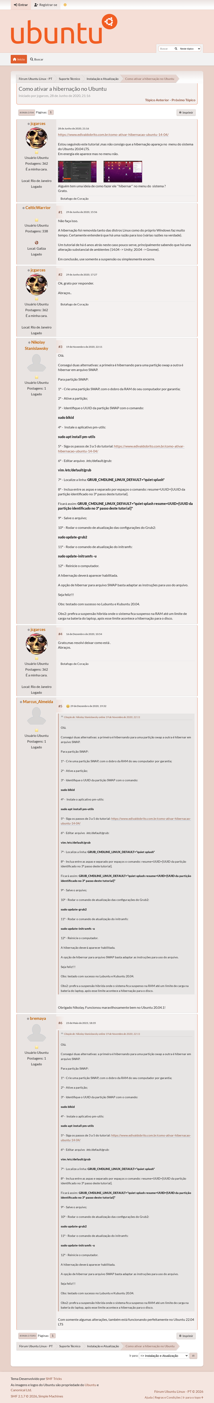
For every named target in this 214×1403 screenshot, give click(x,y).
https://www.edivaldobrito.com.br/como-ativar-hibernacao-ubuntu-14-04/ (113, 134)
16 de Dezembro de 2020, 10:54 (84, 634)
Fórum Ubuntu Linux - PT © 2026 (178, 1391)
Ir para (133, 1355)
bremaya (38, 1018)
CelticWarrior (38, 207)
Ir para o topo (28, 1335)
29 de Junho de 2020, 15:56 (81, 212)
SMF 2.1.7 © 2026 (24, 1396)
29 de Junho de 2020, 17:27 (81, 274)
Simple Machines (50, 1396)
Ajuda (149, 1397)
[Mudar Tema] (65, 5)
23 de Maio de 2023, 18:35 (81, 1023)
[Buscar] (176, 49)
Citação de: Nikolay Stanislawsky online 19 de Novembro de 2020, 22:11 (102, 717)
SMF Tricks (54, 1379)
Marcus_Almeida (38, 701)
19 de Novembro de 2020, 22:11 (84, 346)
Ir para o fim (27, 112)
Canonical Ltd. (21, 1390)
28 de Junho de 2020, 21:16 (73, 128)
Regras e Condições (168, 1397)
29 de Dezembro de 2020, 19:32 (88, 706)
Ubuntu (90, 1385)
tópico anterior (157, 100)
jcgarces (38, 123)
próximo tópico (183, 100)
